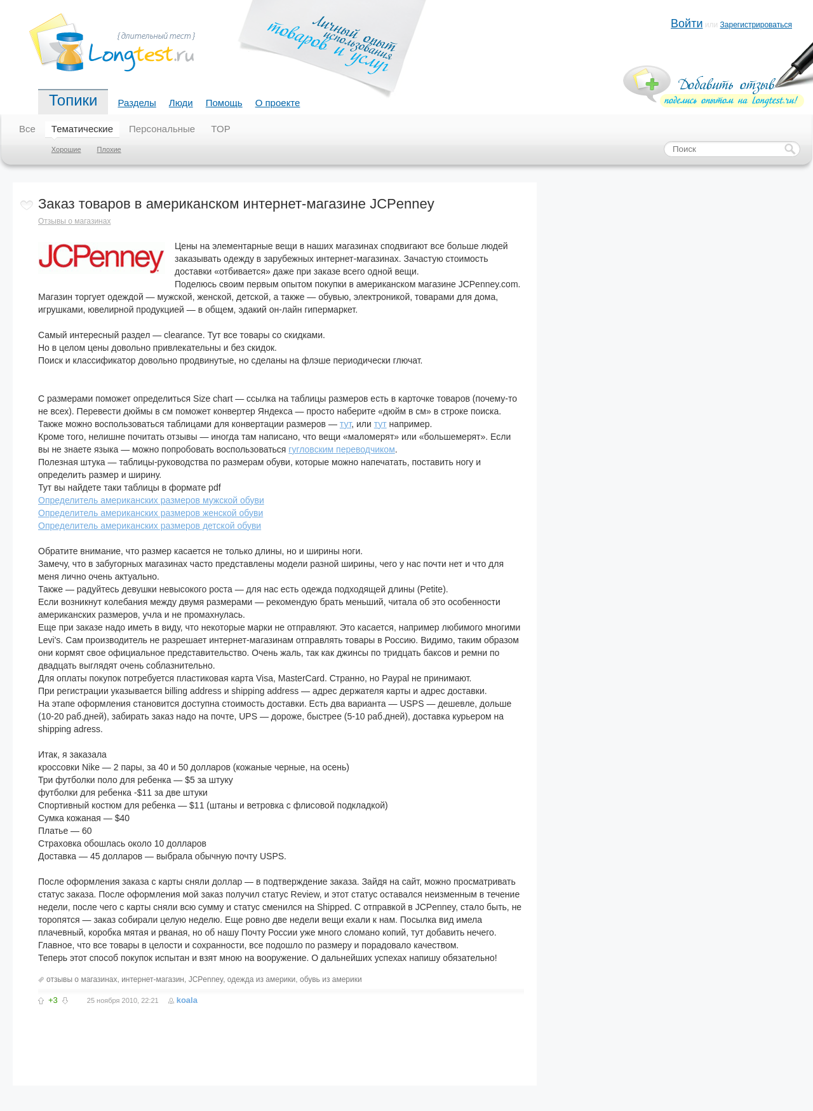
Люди (181, 102)
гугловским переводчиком (341, 449)
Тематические (82, 128)
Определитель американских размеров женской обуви (150, 513)
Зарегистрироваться (756, 24)
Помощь (224, 102)
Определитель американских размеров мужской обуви (151, 500)
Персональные (162, 128)
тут (345, 424)
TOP (221, 128)
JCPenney (206, 979)
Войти (686, 23)
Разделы (137, 102)
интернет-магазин (152, 979)
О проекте (277, 102)
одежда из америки (261, 979)
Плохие (109, 149)
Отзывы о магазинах (74, 221)
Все (27, 128)
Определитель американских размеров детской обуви (149, 526)
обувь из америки (331, 979)
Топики (73, 100)
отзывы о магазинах (81, 979)
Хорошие (66, 149)
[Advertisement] (186, 1035)
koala (187, 1000)
